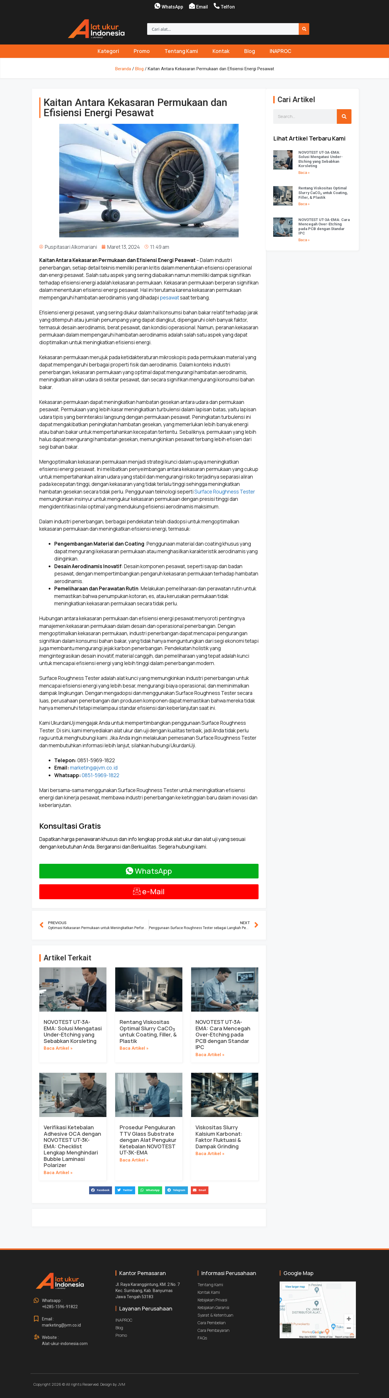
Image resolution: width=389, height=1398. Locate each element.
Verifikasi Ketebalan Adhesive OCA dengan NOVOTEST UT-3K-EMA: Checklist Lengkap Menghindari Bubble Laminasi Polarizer (72, 1146)
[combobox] (223, 29)
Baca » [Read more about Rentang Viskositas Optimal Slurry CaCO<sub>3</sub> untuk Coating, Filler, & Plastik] (304, 203)
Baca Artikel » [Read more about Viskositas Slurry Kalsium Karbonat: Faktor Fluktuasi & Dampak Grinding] (210, 1153)
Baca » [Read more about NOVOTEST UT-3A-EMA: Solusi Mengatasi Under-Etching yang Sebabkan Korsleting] (304, 172)
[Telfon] (217, 6)
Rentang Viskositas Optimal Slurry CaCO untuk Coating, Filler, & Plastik (148, 1031)
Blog (249, 51)
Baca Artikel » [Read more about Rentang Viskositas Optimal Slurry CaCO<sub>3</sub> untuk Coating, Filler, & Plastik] (134, 1048)
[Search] (304, 29)
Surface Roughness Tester (224, 491)
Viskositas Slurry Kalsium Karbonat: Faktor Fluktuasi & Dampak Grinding (219, 1137)
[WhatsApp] (157, 6)
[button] (100, 1190)
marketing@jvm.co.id (94, 767)
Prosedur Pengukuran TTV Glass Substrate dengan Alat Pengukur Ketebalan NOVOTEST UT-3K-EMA (148, 1140)
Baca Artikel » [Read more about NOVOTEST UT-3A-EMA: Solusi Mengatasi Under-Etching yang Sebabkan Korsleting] (58, 1048)
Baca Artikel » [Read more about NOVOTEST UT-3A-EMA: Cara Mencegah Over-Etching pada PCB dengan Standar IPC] (210, 1054)
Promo (142, 51)
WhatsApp (172, 7)
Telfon (228, 7)
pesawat (169, 297)
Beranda (123, 68)
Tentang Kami (181, 51)
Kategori (108, 51)
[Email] (192, 6)
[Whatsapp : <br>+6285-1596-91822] (36, 1300)
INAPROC (280, 51)
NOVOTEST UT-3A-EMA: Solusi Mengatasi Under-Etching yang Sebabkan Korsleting (73, 1031)
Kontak (221, 51)
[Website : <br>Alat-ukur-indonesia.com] (36, 1337)
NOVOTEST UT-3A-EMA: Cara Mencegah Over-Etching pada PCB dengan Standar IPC (223, 1034)
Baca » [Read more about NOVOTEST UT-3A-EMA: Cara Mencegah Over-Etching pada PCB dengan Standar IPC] (304, 239)
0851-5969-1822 (100, 775)
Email (202, 7)
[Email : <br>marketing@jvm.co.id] (36, 1319)
